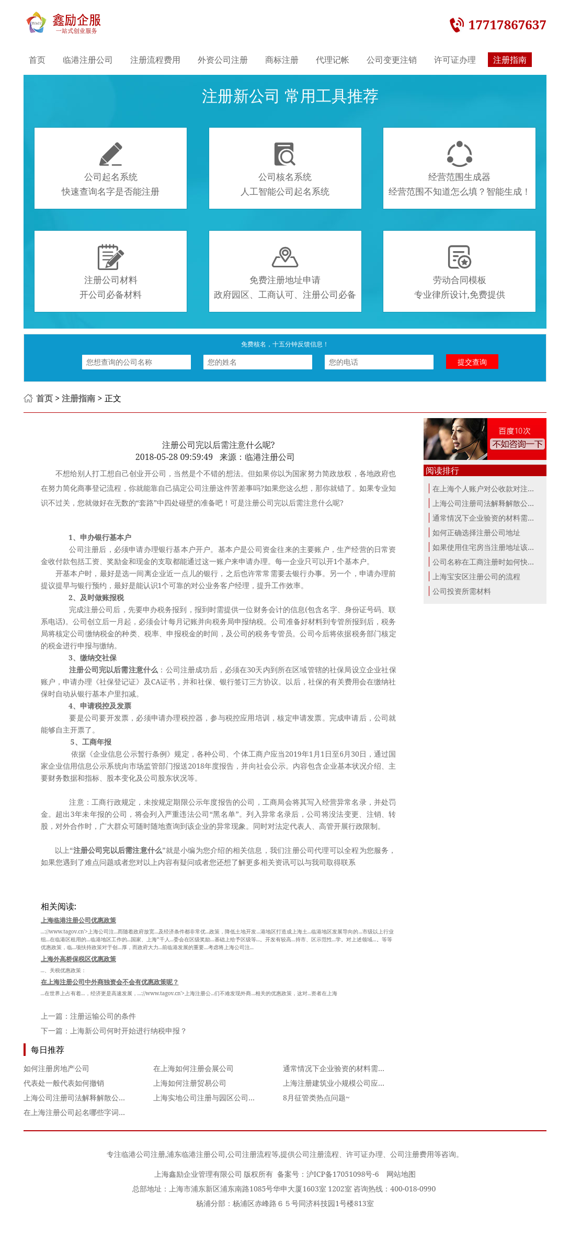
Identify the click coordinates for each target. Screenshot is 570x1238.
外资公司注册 (223, 59)
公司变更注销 (392, 59)
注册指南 (510, 59)
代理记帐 (332, 59)
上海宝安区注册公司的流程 (476, 576)
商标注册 (282, 59)
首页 (37, 59)
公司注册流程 (249, 1154)
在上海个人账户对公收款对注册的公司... (497, 488)
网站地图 (401, 1174)
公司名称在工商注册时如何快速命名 (491, 562)
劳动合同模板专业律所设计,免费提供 (459, 272)
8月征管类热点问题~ (316, 1097)
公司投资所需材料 (461, 591)
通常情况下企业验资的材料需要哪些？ (345, 1068)
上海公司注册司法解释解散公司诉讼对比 (89, 1097)
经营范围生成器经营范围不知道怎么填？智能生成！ (460, 169)
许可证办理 (455, 59)
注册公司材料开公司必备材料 (110, 272)
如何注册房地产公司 (56, 1068)
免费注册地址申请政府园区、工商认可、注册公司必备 (285, 272)
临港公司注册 (143, 1154)
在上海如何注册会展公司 (193, 1068)
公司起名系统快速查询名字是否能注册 (110, 169)
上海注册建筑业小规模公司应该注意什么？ (352, 1083)
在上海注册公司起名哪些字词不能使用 (86, 1112)
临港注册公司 (88, 59)
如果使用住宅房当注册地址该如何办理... (497, 547)
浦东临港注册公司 (196, 1154)
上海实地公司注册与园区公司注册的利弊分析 (226, 1097)
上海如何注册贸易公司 (189, 1083)
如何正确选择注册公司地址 (476, 532)
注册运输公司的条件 (103, 1016)
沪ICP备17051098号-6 (342, 1174)
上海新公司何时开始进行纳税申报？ (128, 1031)
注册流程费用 (155, 59)
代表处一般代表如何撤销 (64, 1083)
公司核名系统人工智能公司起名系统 (285, 169)
